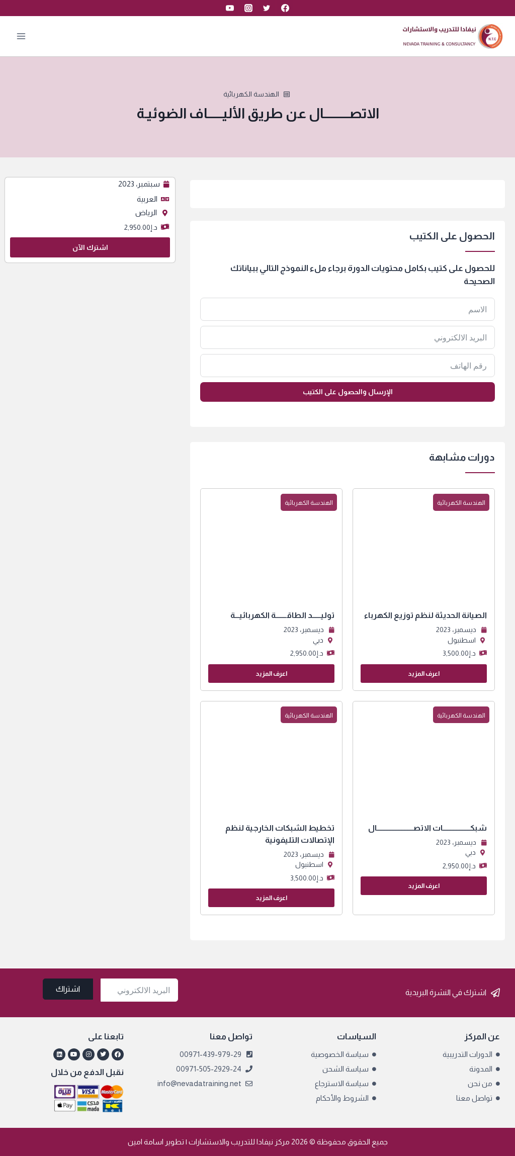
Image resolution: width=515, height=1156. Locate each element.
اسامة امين (145, 1141)
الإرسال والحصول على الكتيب (348, 392)
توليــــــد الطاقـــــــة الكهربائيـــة (282, 615)
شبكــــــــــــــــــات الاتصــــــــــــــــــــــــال (427, 828)
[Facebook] (285, 8)
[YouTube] (230, 8)
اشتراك (68, 989)
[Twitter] (267, 8)
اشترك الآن (90, 247)
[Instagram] (248, 8)
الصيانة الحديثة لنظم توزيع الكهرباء (425, 615)
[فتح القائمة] (21, 36)
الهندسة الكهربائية (251, 94)
